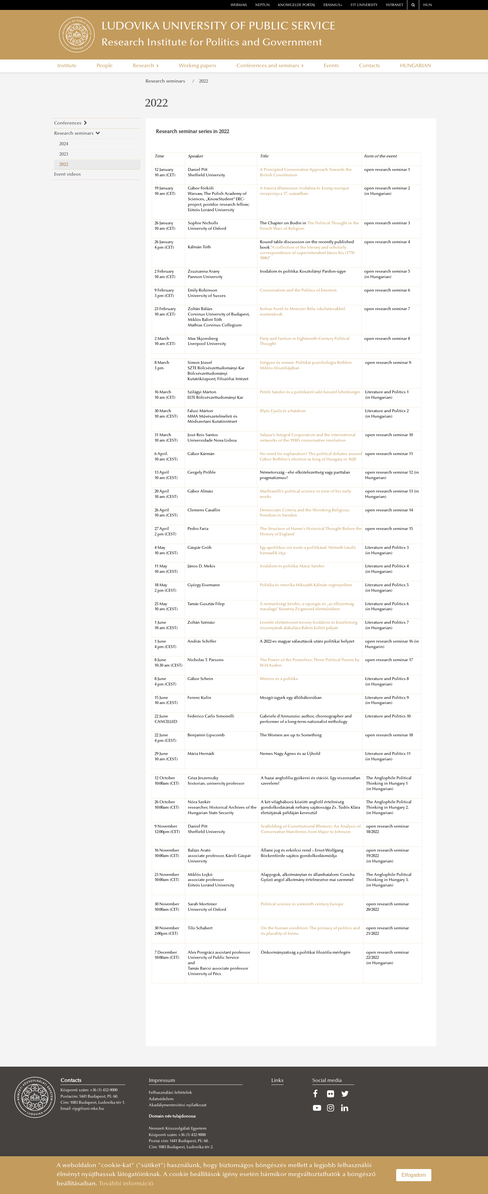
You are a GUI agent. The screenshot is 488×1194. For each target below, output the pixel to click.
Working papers (197, 65)
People (105, 65)
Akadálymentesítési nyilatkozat (177, 1105)
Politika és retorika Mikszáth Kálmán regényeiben (306, 585)
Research (146, 65)
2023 (63, 154)
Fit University (364, 5)
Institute (66, 65)
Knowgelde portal (297, 5)
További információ (126, 1184)
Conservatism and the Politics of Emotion (298, 290)
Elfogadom (414, 1175)
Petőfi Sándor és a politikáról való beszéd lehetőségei (310, 392)
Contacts (369, 65)
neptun (262, 5)
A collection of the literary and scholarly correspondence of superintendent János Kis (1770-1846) (307, 253)
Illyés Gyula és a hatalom (283, 411)
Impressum (162, 1080)
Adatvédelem (161, 1099)
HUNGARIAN (415, 65)
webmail (239, 5)
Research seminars (167, 81)
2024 (63, 144)
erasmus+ (333, 5)
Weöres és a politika (279, 679)
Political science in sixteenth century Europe (302, 904)
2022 (203, 81)
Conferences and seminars (270, 65)
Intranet (394, 5)
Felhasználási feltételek (170, 1093)
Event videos (67, 174)
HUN (427, 5)
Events (331, 65)
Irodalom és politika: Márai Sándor (292, 566)
